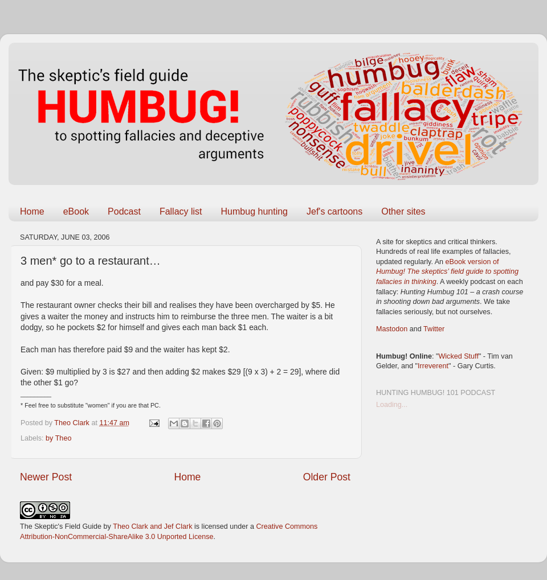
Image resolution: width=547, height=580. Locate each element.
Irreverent (433, 366)
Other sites (403, 211)
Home (32, 211)
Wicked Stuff (458, 356)
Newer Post (46, 477)
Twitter (433, 329)
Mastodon (391, 329)
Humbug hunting (254, 211)
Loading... (391, 405)
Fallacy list (181, 211)
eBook (76, 211)
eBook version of (447, 272)
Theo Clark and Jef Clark (152, 526)
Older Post (326, 477)
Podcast (124, 211)
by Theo (58, 438)
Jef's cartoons (334, 211)
